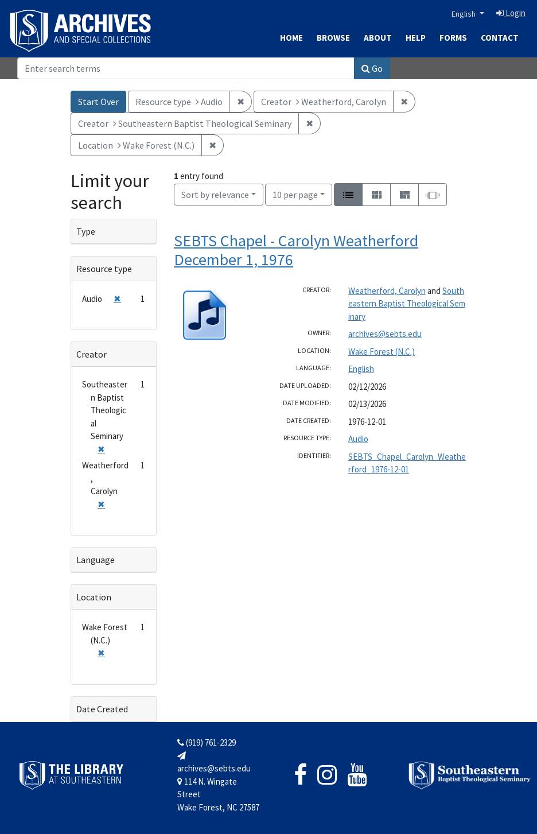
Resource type (104, 268)
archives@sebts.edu (385, 333)
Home (291, 37)
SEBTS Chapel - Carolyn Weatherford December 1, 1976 (296, 250)
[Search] (186, 68)
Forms (453, 37)
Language (95, 559)
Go (372, 68)
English (464, 14)
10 (295, 193)
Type (85, 231)
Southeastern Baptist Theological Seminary (406, 303)
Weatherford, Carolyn (387, 290)
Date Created (102, 709)
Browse (333, 37)
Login (511, 12)
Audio (358, 438)
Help (416, 37)
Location (93, 597)
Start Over (98, 101)
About (378, 37)
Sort (215, 194)
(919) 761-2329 (206, 742)
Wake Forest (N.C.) (381, 351)
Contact (500, 37)
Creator (91, 354)
